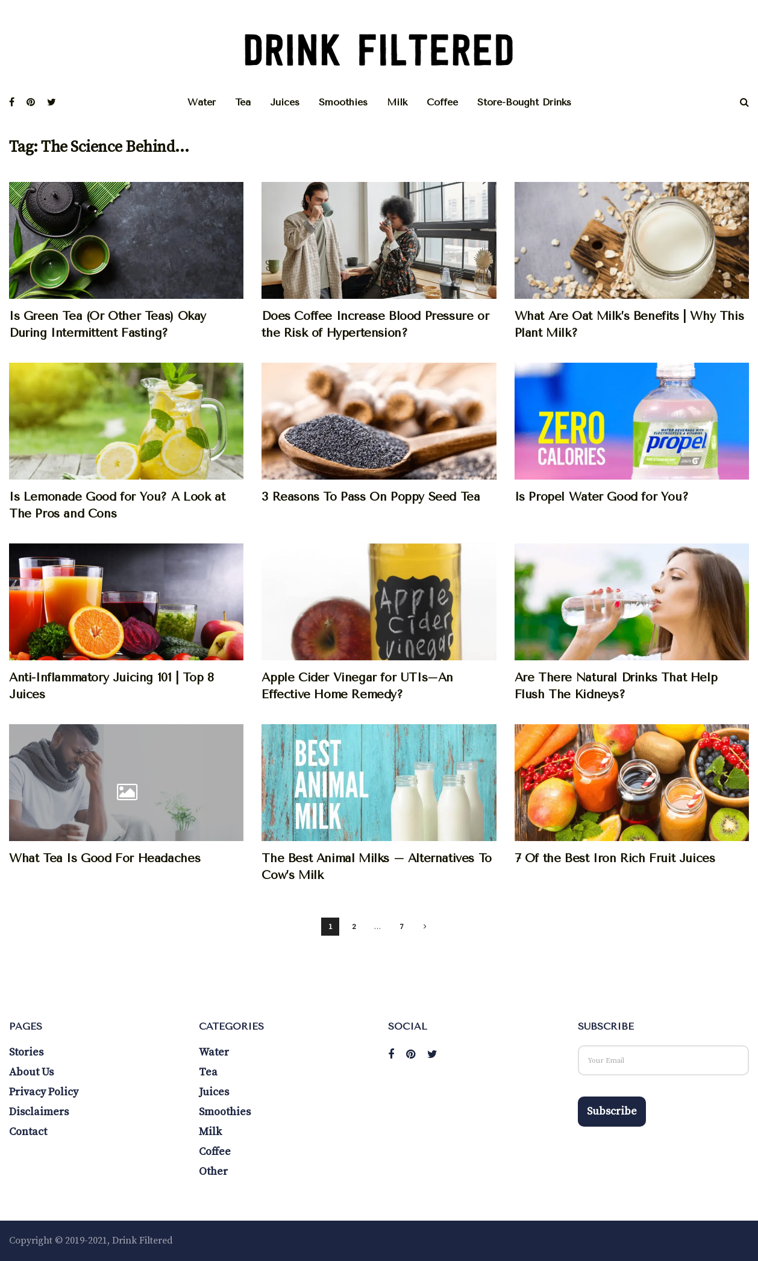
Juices (284, 102)
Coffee (442, 102)
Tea (243, 102)
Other (213, 1171)
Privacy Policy (43, 1092)
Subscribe (612, 1111)
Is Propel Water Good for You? (602, 497)
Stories (26, 1052)
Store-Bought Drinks (524, 102)
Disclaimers (39, 1112)
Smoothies (343, 102)
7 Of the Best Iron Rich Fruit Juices (615, 858)
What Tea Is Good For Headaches (104, 858)
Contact (28, 1132)
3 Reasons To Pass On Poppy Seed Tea (371, 497)
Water (201, 102)
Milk (397, 102)
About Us (31, 1072)
